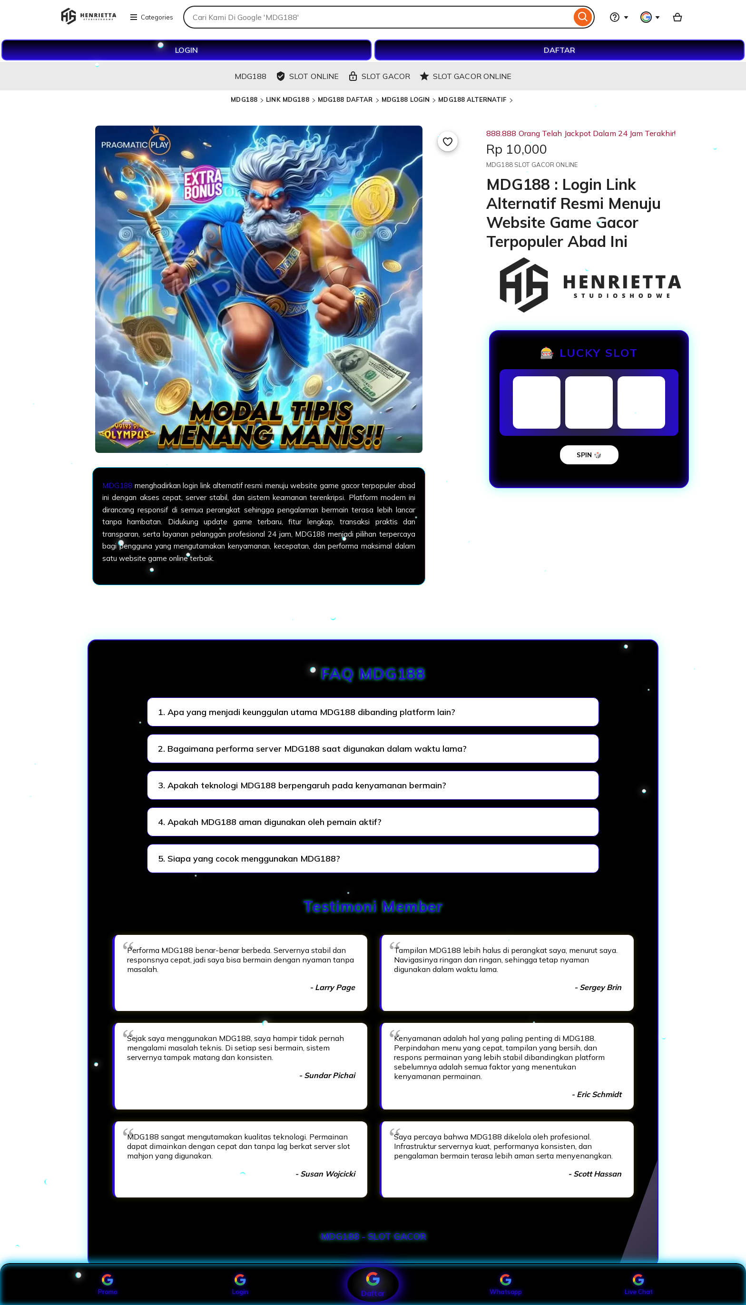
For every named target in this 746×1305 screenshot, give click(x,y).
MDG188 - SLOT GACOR (373, 1236)
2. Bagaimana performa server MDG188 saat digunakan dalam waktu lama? (312, 748)
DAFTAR (559, 50)
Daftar (373, 1284)
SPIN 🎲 (589, 455)
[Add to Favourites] (448, 141)
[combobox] (377, 17)
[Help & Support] (619, 17)
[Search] (583, 17)
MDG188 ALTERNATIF (472, 99)
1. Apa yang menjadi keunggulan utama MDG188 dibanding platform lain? (306, 711)
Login (240, 1284)
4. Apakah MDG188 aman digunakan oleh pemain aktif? (270, 821)
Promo (108, 1284)
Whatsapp (506, 1284)
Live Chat (639, 1284)
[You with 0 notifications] (650, 17)
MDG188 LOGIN (406, 99)
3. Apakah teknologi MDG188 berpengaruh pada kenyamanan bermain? (302, 785)
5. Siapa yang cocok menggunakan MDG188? (249, 858)
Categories (151, 17)
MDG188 (244, 99)
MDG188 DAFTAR (345, 99)
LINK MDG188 (287, 99)
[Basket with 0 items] (677, 17)
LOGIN (186, 50)
